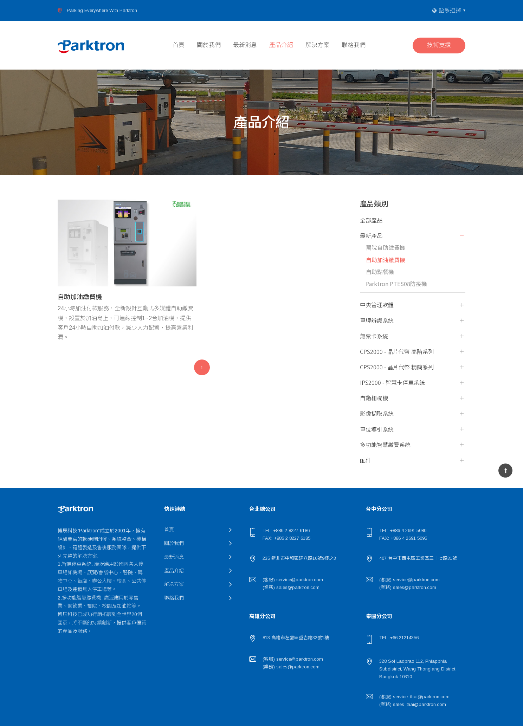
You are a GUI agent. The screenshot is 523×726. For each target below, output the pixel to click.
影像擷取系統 (377, 413)
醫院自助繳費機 (385, 247)
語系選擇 (450, 10)
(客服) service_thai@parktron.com (414, 696)
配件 (365, 460)
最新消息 (245, 45)
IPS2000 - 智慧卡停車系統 (392, 382)
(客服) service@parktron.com (293, 579)
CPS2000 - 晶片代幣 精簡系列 (397, 367)
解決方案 (317, 45)
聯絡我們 (354, 45)
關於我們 (209, 45)
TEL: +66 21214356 (399, 637)
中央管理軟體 (377, 305)
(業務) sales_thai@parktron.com (412, 704)
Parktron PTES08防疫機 (396, 283)
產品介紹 (281, 45)
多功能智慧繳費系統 (385, 444)
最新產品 (371, 235)
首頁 (179, 45)
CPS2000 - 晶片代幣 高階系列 (397, 351)
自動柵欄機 (374, 398)
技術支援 (439, 45)
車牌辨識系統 (377, 320)
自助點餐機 (380, 271)
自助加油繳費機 (385, 260)
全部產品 (371, 220)
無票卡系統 (374, 336)
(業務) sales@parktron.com (291, 587)
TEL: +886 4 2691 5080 (402, 530)
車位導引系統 (377, 429)
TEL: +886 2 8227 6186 (286, 530)
